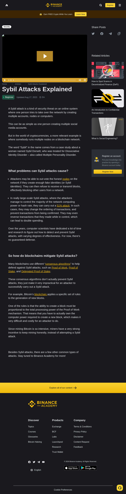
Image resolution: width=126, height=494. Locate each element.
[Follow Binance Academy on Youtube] (43, 462)
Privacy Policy (80, 432)
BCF (54, 432)
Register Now (107, 172)
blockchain (40, 294)
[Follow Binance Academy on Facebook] (29, 462)
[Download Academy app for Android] (88, 468)
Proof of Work (59, 267)
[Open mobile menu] (120, 5)
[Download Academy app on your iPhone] (71, 468)
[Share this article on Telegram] (110, 33)
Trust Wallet (57, 452)
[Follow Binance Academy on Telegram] (38, 462)
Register (110, 5)
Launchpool (57, 442)
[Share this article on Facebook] (101, 33)
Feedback (78, 447)
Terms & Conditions (83, 427)
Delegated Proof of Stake (35, 271)
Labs (54, 437)
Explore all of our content (63, 388)
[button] (119, 5)
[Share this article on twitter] (93, 33)
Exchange (56, 427)
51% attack (63, 205)
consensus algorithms (57, 263)
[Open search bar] (100, 5)
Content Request (81, 442)
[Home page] (54, 5)
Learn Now (80, 14)
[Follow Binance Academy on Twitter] (34, 462)
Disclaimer (78, 437)
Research (56, 447)
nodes (65, 178)
